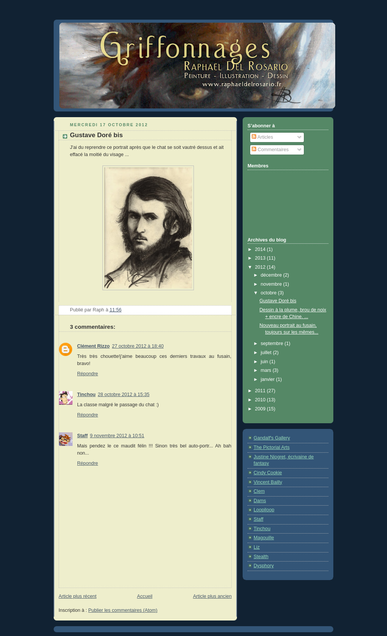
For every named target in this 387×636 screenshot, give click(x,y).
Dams (260, 500)
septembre (273, 343)
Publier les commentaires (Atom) (123, 610)
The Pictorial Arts (271, 447)
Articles (262, 137)
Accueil (145, 596)
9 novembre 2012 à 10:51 (117, 435)
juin (265, 361)
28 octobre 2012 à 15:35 (124, 394)
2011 (261, 390)
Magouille (264, 537)
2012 (261, 267)
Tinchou (86, 394)
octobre (269, 293)
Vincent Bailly (268, 482)
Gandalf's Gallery (272, 438)
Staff (82, 435)
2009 (261, 409)
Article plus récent (77, 596)
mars (267, 370)
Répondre (87, 373)
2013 (261, 258)
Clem (259, 491)
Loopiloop (264, 509)
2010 (261, 399)
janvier (268, 379)
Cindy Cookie (268, 472)
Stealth (261, 556)
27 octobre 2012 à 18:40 (138, 346)
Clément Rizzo (93, 346)
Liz (257, 547)
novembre (272, 284)
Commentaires (270, 149)
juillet (267, 352)
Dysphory (264, 565)
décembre (272, 275)
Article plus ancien (212, 596)
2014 (261, 249)
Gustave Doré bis (278, 300)
